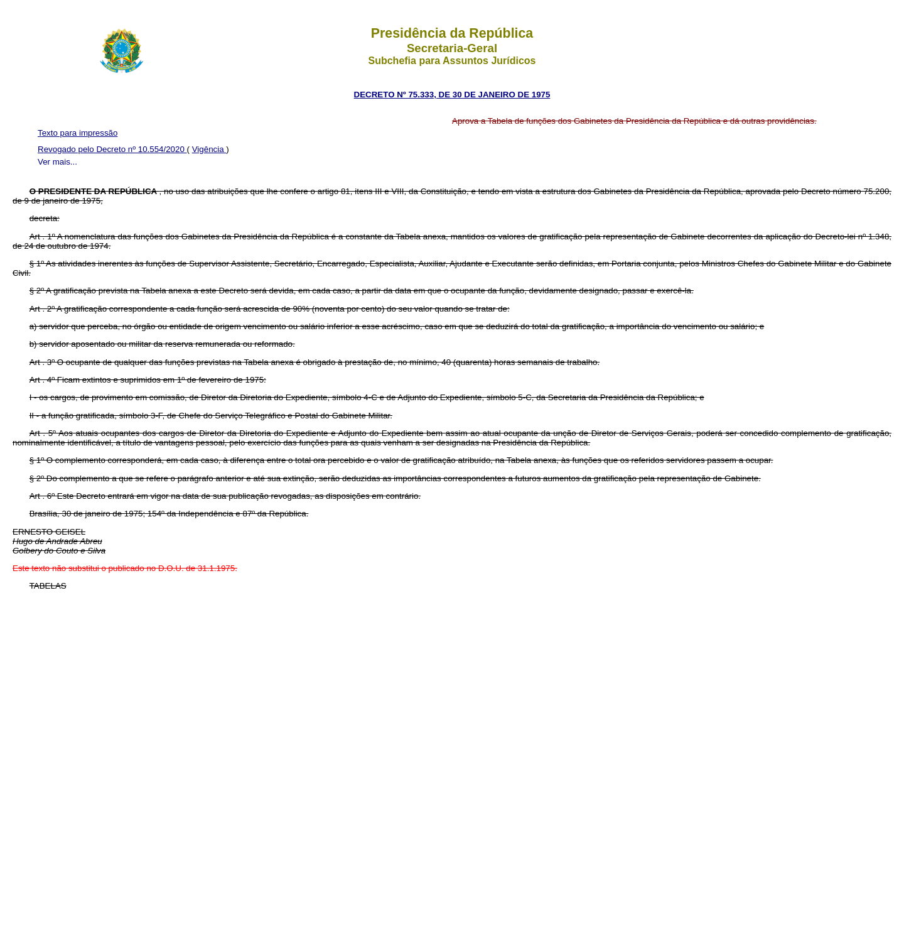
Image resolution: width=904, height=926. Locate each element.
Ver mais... (57, 161)
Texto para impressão (77, 133)
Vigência (209, 149)
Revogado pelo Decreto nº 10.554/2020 (112, 149)
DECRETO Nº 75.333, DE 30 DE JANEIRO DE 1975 (452, 94)
